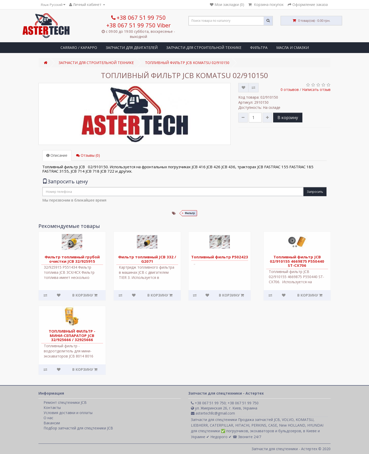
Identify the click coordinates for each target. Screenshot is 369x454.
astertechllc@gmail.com (213, 413)
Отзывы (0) (88, 155)
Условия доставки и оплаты (68, 412)
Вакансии (52, 422)
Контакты (52, 407)
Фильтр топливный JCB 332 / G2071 (147, 259)
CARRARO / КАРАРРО (78, 47)
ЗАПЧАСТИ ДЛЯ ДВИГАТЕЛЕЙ (132, 47)
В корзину (288, 117)
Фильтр (190, 213)
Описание (56, 155)
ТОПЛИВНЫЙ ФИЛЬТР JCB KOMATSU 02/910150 (187, 62)
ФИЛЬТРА (259, 47)
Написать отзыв (316, 89)
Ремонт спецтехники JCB (65, 402)
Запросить (315, 191)
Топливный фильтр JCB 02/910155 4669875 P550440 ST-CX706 (297, 261)
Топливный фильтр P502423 (219, 256)
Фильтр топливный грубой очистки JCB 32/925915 (72, 259)
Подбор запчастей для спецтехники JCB (78, 428)
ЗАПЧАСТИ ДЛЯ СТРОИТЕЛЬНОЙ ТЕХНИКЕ (203, 47)
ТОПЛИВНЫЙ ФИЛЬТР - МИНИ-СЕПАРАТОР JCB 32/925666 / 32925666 (72, 335)
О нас (48, 417)
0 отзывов (290, 89)
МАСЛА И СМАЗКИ (292, 47)
